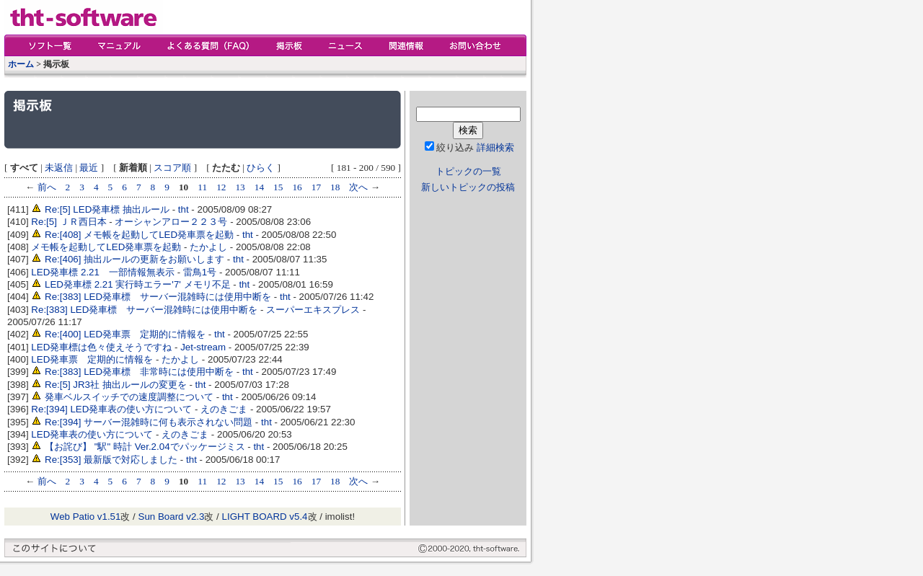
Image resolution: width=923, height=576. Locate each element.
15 (278, 187)
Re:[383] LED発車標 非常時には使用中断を (139, 371)
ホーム (21, 64)
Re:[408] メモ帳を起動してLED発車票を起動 (139, 234)
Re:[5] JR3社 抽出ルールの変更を (116, 384)
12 (221, 187)
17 (316, 187)
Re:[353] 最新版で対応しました (111, 459)
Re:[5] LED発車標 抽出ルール (107, 209)
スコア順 (172, 167)
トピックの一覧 (468, 171)
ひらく (261, 167)
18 (335, 187)
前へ (46, 187)
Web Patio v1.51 (85, 516)
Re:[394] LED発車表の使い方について (111, 409)
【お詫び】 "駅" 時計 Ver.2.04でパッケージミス (145, 446)
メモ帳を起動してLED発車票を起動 (106, 247)
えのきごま (223, 409)
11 (202, 187)
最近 (88, 167)
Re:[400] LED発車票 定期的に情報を (125, 334)
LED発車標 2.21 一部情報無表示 (103, 272)
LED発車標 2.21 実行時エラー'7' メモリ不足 (137, 284)
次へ (358, 187)
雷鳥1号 (199, 272)
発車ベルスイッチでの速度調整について (129, 396)
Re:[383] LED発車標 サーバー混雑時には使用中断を (158, 296)
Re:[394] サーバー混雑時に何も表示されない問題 (148, 422)
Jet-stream (203, 347)
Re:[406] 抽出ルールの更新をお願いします (134, 259)
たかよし (208, 247)
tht (183, 209)
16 (296, 187)
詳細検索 (495, 147)
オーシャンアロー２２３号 (171, 221)
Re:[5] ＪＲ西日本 (68, 221)
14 (259, 187)
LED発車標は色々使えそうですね (101, 347)
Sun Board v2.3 (171, 516)
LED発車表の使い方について (92, 434)
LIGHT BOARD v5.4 (265, 516)
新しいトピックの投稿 (468, 187)
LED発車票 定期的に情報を (92, 359)
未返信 (59, 167)
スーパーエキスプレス (313, 309)
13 (239, 187)
